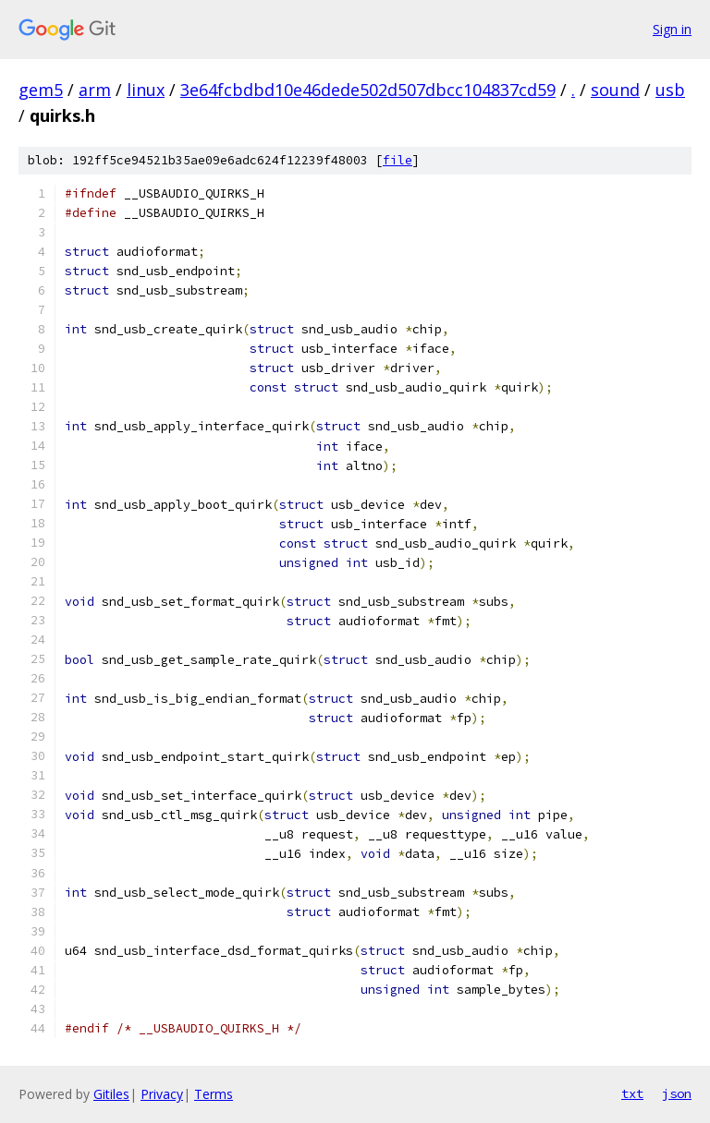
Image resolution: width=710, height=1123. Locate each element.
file (397, 160)
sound (615, 89)
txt (632, 1093)
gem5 (40, 89)
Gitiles (111, 1094)
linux (146, 89)
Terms (213, 1094)
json (677, 1093)
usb (670, 89)
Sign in (672, 29)
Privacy (162, 1094)
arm (95, 89)
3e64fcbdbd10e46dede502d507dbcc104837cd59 (368, 89)
